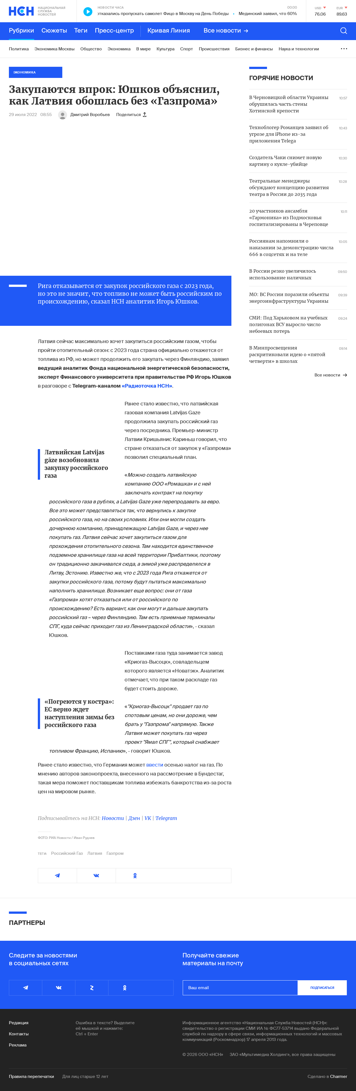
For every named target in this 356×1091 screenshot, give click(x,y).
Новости (113, 818)
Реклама (17, 1045)
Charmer (338, 1076)
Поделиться (131, 114)
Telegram (166, 818)
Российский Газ (67, 853)
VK (148, 818)
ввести (154, 765)
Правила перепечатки (31, 1076)
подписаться (322, 988)
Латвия (94, 853)
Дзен (134, 818)
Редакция (18, 1023)
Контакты (19, 1034)
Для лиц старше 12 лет (85, 1076)
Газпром (115, 853)
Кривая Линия (168, 31)
